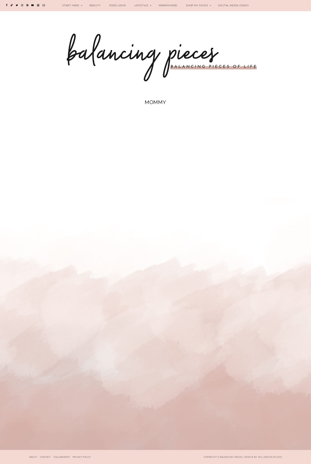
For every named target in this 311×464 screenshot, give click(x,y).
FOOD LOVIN (117, 5)
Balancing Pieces (231, 457)
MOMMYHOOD (168, 5)
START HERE (70, 5)
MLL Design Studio (270, 457)
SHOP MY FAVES (197, 5)
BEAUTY (95, 5)
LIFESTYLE (141, 5)
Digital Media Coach (233, 5)
